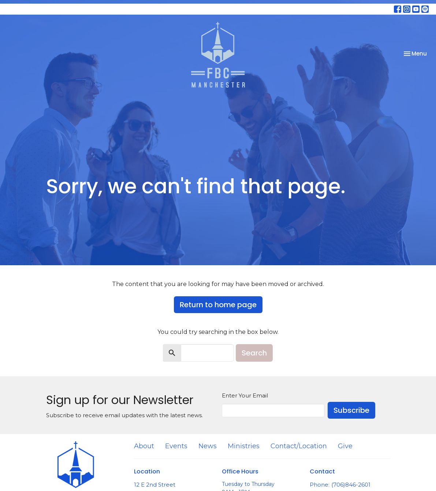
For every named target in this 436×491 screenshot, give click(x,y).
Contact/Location (299, 446)
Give (345, 446)
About (144, 446)
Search (254, 353)
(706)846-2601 (350, 484)
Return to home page (218, 305)
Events (176, 446)
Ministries (244, 446)
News (207, 446)
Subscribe (351, 410)
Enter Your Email (245, 395)
